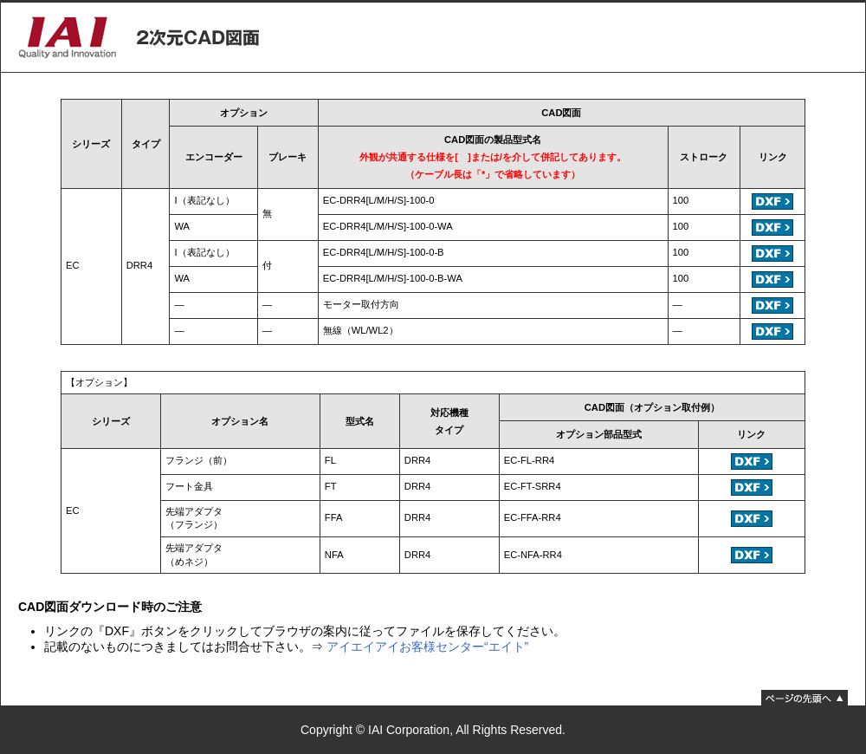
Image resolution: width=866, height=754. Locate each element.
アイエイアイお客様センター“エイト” (427, 646)
